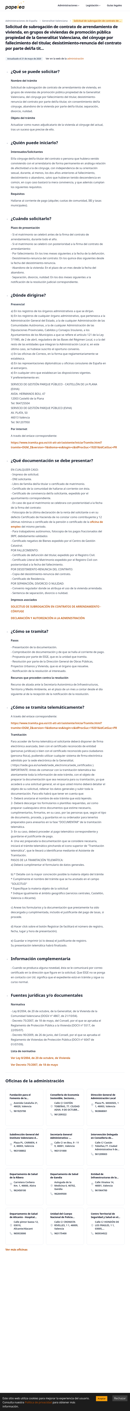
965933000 (20, 1233)
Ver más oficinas (16, 1249)
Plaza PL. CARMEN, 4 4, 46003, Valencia (25, 1144)
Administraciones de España (21, 20)
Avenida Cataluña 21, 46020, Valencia (26, 1104)
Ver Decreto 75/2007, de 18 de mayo (34, 1065)
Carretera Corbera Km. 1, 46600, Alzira (25, 1184)
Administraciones (69, 5)
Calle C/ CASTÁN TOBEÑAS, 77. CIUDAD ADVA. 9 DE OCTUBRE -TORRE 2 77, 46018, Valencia (67, 1106)
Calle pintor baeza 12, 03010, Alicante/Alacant (26, 1225)
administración (75, 58)
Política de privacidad (38, 1402)
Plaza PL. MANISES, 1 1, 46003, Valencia (107, 1104)
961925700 (20, 1111)
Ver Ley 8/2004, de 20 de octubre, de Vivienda (40, 1058)
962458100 (20, 1190)
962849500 (60, 1193)
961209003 (101, 1154)
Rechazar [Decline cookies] (120, 1398)
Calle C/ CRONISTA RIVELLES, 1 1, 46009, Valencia (66, 1225)
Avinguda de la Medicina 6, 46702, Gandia (64, 1186)
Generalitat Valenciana (55, 20)
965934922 (101, 1233)
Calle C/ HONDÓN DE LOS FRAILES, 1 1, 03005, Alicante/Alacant (107, 1225)
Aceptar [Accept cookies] (102, 1398)
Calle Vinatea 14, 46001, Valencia (104, 1184)
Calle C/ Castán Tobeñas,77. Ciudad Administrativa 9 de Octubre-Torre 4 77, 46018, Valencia (106, 1146)
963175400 (60, 1233)
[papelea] (16, 5)
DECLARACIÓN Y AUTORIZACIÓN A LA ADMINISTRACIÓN (48, 618)
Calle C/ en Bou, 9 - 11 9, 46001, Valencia (66, 1144)
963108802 (20, 1150)
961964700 (101, 1190)
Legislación (93, 5)
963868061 (101, 1111)
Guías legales (114, 5)
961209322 (60, 1114)
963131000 (60, 1150)
